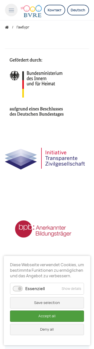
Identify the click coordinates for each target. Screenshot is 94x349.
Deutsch (78, 10)
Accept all (47, 316)
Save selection (47, 302)
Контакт (54, 10)
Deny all (47, 329)
